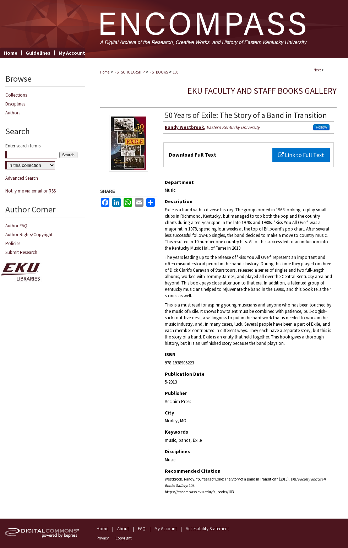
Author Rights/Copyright (29, 235)
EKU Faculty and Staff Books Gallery (262, 90)
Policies (12, 243)
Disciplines (15, 104)
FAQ (142, 529)
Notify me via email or (30, 191)
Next (317, 69)
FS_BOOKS (158, 72)
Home (104, 72)
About (123, 529)
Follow (321, 127)
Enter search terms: (23, 146)
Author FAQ (16, 226)
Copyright (123, 538)
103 (175, 72)
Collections (16, 95)
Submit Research (21, 252)
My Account (165, 529)
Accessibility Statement (207, 529)
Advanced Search (21, 178)
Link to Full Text (301, 154)
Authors (12, 113)
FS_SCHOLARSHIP (129, 72)
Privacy (103, 538)
